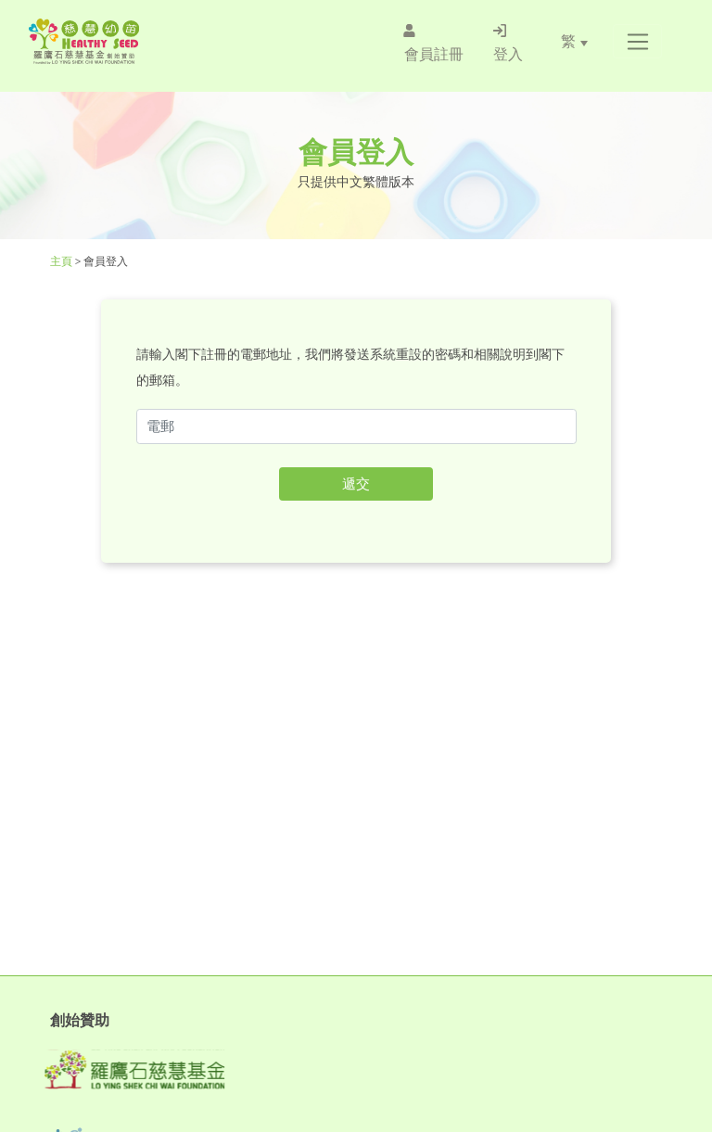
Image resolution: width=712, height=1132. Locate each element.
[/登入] (508, 41)
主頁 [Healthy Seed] (62, 261)
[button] (637, 41)
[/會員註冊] (434, 41)
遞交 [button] (356, 484)
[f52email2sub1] (356, 426)
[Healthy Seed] (136, 41)
